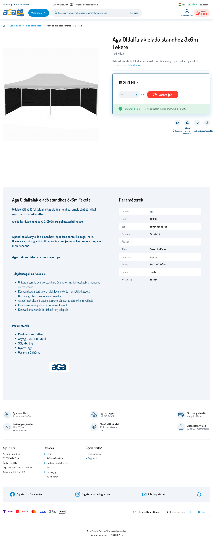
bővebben (204, 4)
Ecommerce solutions (100, 535)
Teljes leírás (134, 65)
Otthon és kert (15, 25)
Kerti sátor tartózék (34, 25)
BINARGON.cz (117, 535)
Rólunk (50, 453)
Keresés (134, 12)
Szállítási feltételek (55, 458)
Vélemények (52, 476)
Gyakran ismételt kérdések (59, 462)
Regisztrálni (93, 458)
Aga (151, 211)
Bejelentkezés (94, 453)
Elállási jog (51, 472)
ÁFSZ (49, 467)
